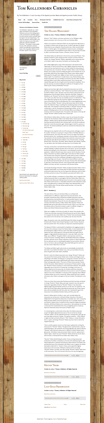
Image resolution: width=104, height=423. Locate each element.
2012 (22, 101)
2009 (22, 108)
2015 (22, 94)
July (24, 142)
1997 (22, 170)
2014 (22, 96)
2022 (22, 82)
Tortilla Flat (45, 22)
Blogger (65, 419)
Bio (24, 19)
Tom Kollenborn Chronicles (47, 8)
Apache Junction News (25, 180)
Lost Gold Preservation (56, 386)
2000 (22, 163)
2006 (22, 114)
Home (19, 19)
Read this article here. (49, 372)
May (24, 146)
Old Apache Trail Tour (45, 19)
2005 (22, 117)
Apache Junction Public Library (27, 183)
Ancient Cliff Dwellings (24, 22)
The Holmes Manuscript (56, 31)
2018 (22, 87)
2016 (22, 91)
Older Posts (82, 404)
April (24, 149)
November (25, 126)
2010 (22, 105)
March (24, 151)
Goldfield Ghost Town (58, 19)
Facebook (30, 19)
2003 (22, 121)
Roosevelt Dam (35, 22)
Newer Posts (47, 404)
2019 (22, 85)
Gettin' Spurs (51, 365)
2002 (22, 158)
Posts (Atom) (53, 407)
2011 (22, 103)
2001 (22, 161)
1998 (22, 168)
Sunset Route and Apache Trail (73, 19)
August (24, 139)
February (25, 153)
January (24, 155)
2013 (22, 98)
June (24, 144)
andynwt (55, 419)
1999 (22, 165)
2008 (22, 110)
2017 (22, 89)
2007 (22, 112)
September (25, 137)
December (25, 123)
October (25, 128)
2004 (22, 119)
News (36, 19)
